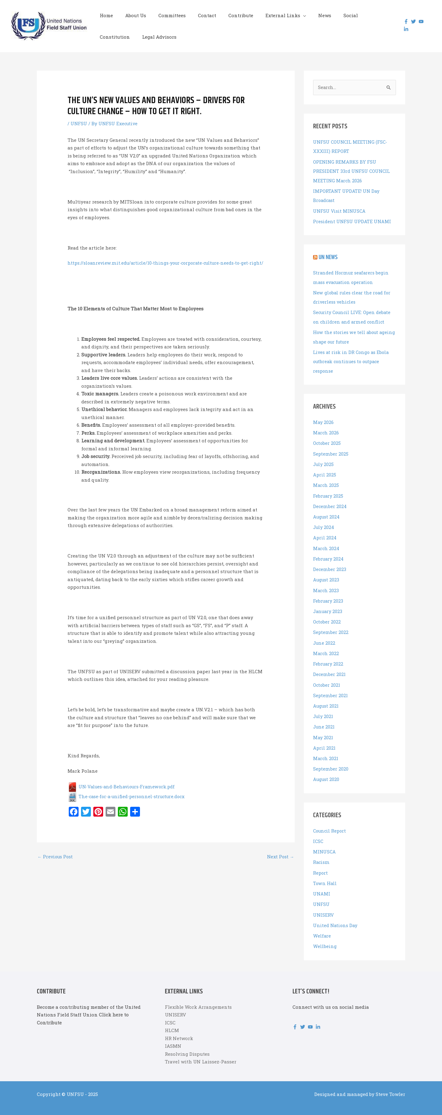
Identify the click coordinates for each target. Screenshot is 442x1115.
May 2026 (323, 420)
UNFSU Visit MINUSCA (340, 210)
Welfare (322, 927)
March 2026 (326, 430)
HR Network (179, 1029)
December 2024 (330, 502)
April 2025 (324, 471)
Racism (321, 854)
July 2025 (324, 461)
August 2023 (326, 575)
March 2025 (326, 482)
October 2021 (327, 679)
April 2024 (325, 533)
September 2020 (330, 762)
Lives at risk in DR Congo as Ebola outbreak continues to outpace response (352, 359)
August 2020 (326, 772)
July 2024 (324, 523)
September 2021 (330, 689)
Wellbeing (324, 937)
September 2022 (330, 627)
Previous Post (56, 865)
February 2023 (329, 596)
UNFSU (79, 123)
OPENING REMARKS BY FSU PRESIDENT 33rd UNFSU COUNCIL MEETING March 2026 (352, 171)
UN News (329, 256)
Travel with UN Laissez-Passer (200, 1052)
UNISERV (323, 906)
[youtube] (420, 21)
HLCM (172, 1021)
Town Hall (325, 875)
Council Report (330, 823)
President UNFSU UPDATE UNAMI (352, 220)
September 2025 (330, 451)
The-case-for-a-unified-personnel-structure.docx (130, 804)
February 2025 (329, 492)
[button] (286, 15)
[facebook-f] (404, 21)
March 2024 (326, 544)
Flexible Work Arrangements (198, 998)
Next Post (280, 865)
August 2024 (327, 513)
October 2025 (327, 440)
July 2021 (323, 710)
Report (320, 864)
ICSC (318, 833)
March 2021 (326, 751)
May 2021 (323, 730)
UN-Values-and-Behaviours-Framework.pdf (124, 794)
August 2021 (326, 699)
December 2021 (329, 668)
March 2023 (326, 585)
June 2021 (324, 720)
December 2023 (329, 564)
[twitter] (412, 21)
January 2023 (328, 606)
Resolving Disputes (187, 1045)
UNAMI (322, 885)
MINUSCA (324, 844)
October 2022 (327, 616)
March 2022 (326, 647)
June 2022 (324, 637)
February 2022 (329, 658)
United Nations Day (336, 916)
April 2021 (324, 741)
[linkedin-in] (404, 29)
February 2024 (329, 554)
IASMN (173, 1037)
